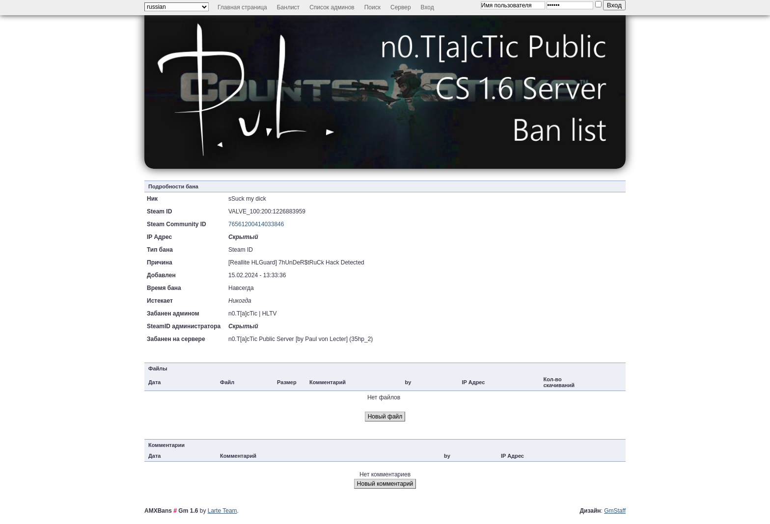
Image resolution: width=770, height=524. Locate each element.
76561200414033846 (256, 224)
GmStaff (615, 510)
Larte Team (222, 510)
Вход (427, 7)
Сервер (400, 7)
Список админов (332, 7)
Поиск (372, 7)
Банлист (288, 7)
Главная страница (242, 7)
